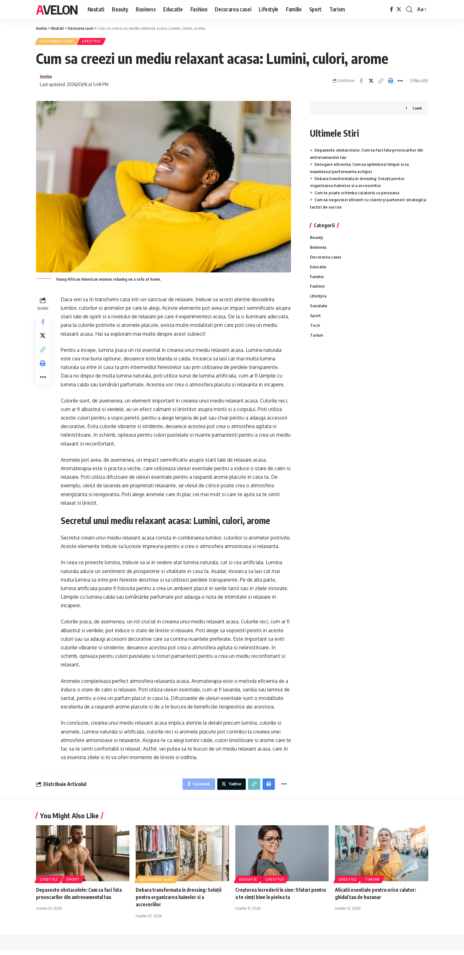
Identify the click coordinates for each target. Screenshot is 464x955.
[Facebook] (391, 9)
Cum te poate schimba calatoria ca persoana (359, 195)
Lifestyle (97, 42)
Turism (317, 342)
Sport (315, 321)
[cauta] (409, 9)
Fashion (317, 291)
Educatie (319, 270)
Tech (315, 331)
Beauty (317, 240)
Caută (416, 111)
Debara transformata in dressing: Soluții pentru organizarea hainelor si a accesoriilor (181, 901)
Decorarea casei (59, 42)
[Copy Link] (380, 83)
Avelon (56, 9)
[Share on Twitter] (371, 83)
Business (318, 250)
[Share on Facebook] (361, 83)
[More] (400, 83)
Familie (317, 281)
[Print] (390, 83)
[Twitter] (399, 9)
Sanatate (319, 311)
